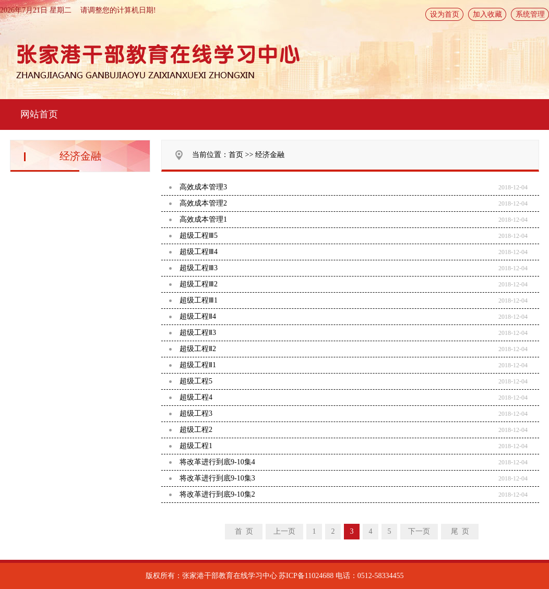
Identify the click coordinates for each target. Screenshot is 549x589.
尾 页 (460, 531)
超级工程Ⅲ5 (199, 235)
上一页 (284, 531)
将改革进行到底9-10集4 (217, 462)
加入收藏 (487, 14)
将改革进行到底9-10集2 (217, 494)
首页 (236, 155)
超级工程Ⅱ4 (198, 316)
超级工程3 (196, 413)
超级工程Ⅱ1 (198, 365)
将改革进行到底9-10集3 (217, 478)
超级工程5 (196, 381)
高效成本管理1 (203, 219)
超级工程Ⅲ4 (199, 252)
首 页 (244, 531)
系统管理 (530, 14)
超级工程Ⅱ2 (198, 349)
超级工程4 (196, 397)
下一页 (419, 531)
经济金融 (269, 155)
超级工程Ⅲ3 (199, 268)
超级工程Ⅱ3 (198, 332)
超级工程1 (196, 446)
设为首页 (444, 14)
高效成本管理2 (203, 203)
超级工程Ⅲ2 (199, 284)
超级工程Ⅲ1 (199, 300)
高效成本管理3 (203, 187)
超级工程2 (196, 430)
